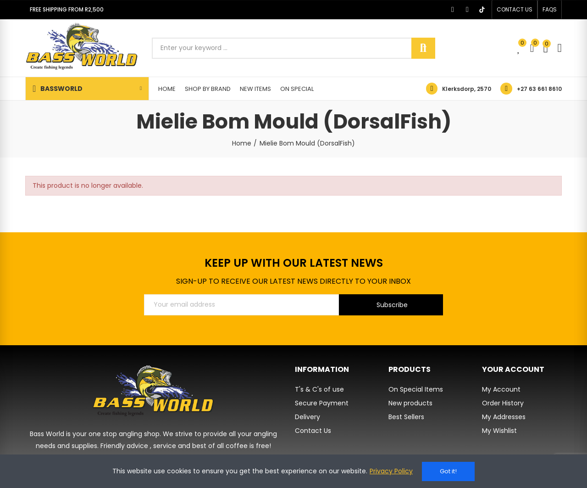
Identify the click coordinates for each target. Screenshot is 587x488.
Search (423, 48)
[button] (514, 9)
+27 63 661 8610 (539, 89)
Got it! (448, 471)
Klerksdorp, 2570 (466, 89)
